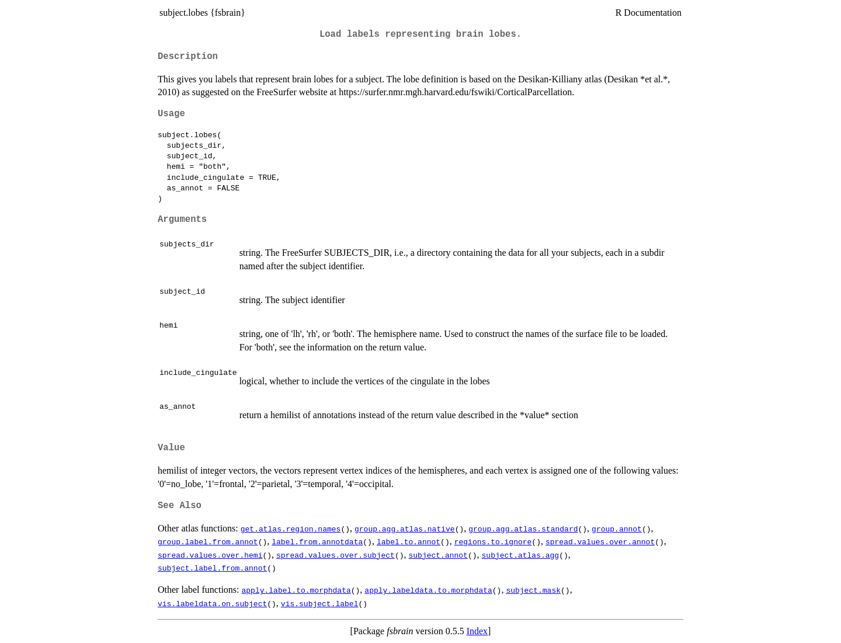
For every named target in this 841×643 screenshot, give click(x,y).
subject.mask (533, 590)
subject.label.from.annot (212, 567)
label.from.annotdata (317, 541)
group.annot (617, 528)
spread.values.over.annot (600, 541)
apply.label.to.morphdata (296, 590)
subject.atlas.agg (520, 555)
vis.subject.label (320, 603)
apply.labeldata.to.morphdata (428, 590)
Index (477, 631)
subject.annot (437, 555)
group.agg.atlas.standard (523, 528)
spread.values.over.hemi (210, 555)
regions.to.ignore (493, 541)
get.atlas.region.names (291, 528)
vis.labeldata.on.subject (212, 603)
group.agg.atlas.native (405, 528)
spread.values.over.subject (335, 555)
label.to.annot (408, 541)
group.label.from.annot (208, 541)
